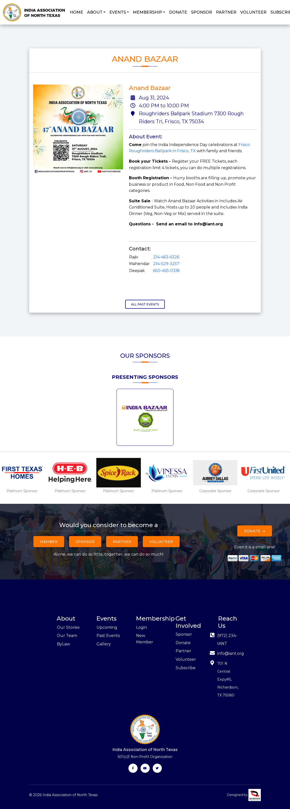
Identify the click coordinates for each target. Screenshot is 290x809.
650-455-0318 (166, 270)
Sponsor (85, 541)
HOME (76, 12)
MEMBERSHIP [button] (147, 12)
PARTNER (226, 12)
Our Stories (68, 627)
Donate (252, 531)
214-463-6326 (166, 257)
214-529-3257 (166, 263)
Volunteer (161, 541)
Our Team (67, 635)
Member (48, 541)
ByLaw (63, 644)
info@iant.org (230, 653)
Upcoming (107, 627)
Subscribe (185, 667)
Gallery (104, 644)
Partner (122, 541)
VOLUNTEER (253, 12)
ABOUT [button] (94, 12)
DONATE (178, 12)
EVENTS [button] (117, 12)
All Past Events (145, 304)
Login (141, 627)
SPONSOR (201, 12)
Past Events (108, 635)
